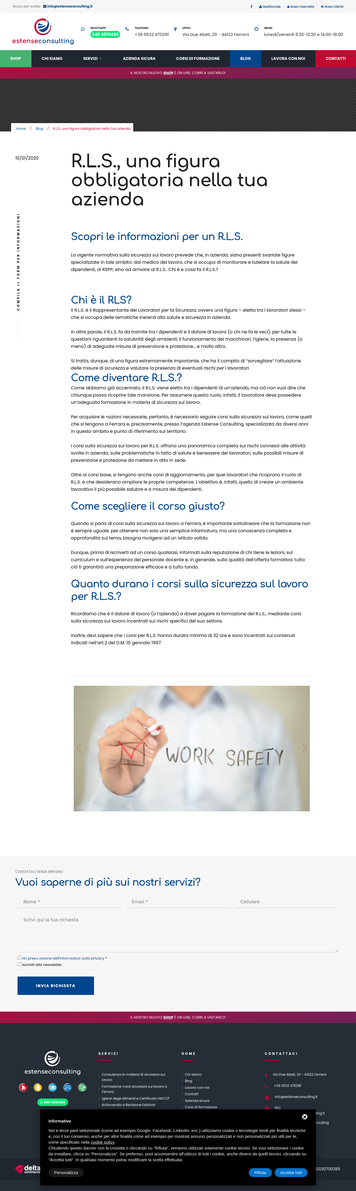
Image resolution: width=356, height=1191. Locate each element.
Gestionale (271, 6)
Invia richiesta (56, 986)
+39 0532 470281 (152, 34)
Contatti (335, 58)
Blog (245, 58)
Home (21, 128)
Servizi (90, 58)
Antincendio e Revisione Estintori (128, 1104)
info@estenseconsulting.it (296, 1096)
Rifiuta (260, 1172)
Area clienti (333, 6)
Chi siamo (52, 58)
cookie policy (103, 1142)
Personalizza (66, 1172)
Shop (15, 58)
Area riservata (302, 6)
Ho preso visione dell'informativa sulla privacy (63, 958)
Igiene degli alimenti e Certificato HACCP (135, 1098)
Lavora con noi (288, 58)
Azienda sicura (139, 58)
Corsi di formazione (198, 58)
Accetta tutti (291, 1172)
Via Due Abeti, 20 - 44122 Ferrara (215, 34)
